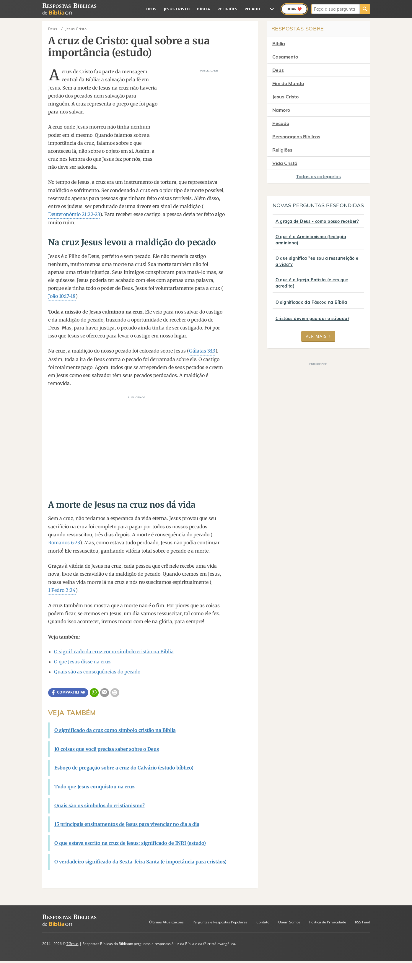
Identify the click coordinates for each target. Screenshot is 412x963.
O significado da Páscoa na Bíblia (311, 302)
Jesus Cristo (177, 9)
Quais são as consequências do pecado (97, 672)
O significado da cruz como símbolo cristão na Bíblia (114, 652)
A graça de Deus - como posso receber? (317, 221)
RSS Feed (362, 922)
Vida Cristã (284, 163)
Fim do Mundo (288, 83)
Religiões (227, 9)
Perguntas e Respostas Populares (220, 922)
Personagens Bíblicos (296, 136)
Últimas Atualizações (166, 922)
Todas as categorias (318, 176)
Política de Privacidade (327, 922)
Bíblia (203, 9)
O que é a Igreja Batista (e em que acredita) (312, 283)
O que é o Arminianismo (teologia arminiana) (311, 240)
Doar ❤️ (294, 9)
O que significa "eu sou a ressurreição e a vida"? (317, 261)
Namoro (281, 110)
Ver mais (318, 336)
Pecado (252, 9)
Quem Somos (289, 922)
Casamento (285, 57)
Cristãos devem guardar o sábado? (312, 318)
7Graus (72, 943)
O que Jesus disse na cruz (82, 662)
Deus (151, 9)
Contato (262, 922)
